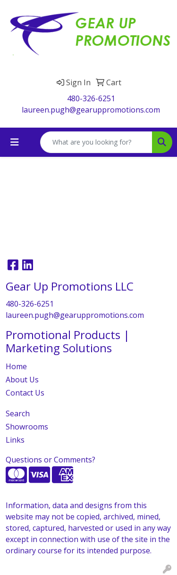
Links (15, 440)
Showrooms (27, 426)
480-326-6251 (91, 98)
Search (18, 413)
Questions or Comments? (50, 459)
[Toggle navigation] (15, 142)
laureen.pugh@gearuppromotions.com (91, 110)
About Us (22, 379)
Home (16, 366)
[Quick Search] (96, 142)
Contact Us (25, 393)
